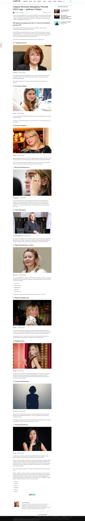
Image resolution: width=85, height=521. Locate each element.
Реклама (44, 516)
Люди (18, 4)
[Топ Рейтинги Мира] (17, 1)
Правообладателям (65, 516)
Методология (27, 12)
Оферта (48, 516)
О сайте (35, 516)
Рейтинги (14, 4)
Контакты (70, 516)
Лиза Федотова (21, 12)
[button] (70, 1)
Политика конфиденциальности (55, 516)
